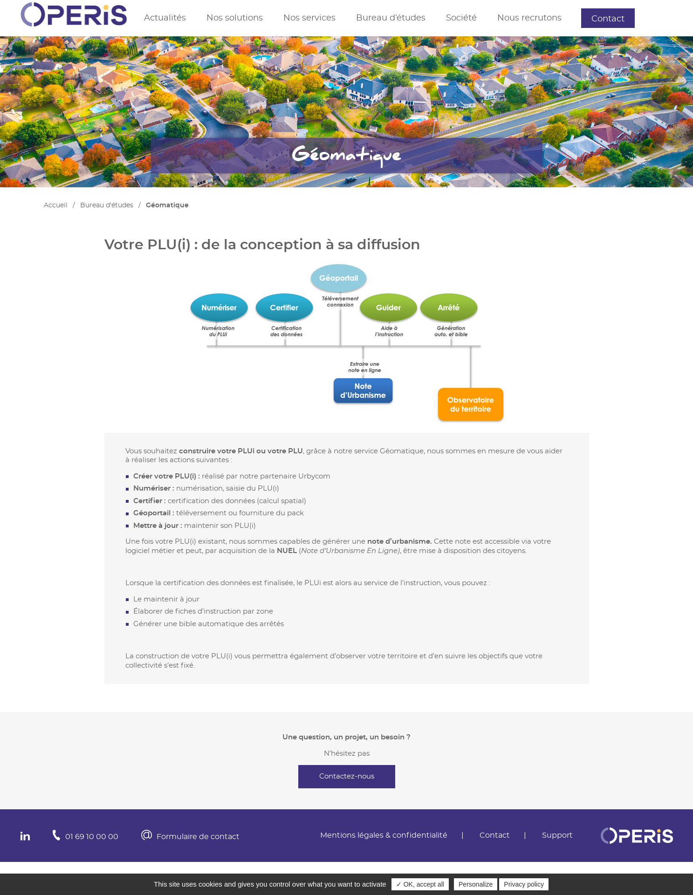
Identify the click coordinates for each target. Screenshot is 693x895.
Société (461, 18)
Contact (607, 19)
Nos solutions (234, 18)
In (25, 836)
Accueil (56, 205)
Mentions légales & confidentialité (383, 835)
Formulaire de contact (198, 836)
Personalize (476, 884)
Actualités (165, 18)
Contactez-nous (346, 776)
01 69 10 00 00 (91, 836)
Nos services (309, 18)
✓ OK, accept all (420, 884)
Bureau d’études (390, 18)
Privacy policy (524, 884)
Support (662, 18)
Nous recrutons (529, 18)
